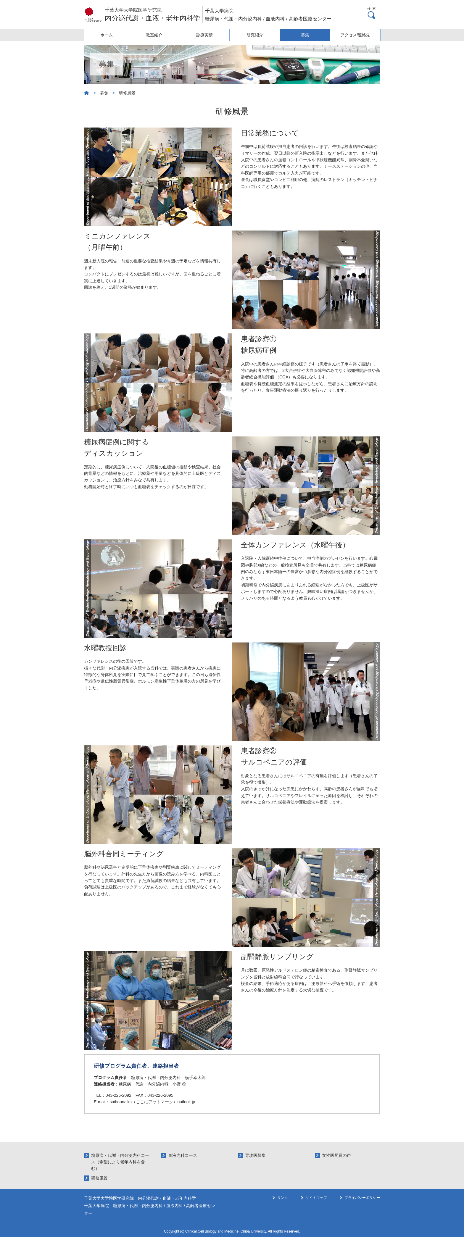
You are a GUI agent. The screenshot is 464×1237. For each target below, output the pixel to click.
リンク (282, 1198)
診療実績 (207, 35)
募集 (306, 35)
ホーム (109, 35)
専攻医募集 (255, 1155)
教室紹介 (158, 35)
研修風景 (99, 1178)
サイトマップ (316, 1198)
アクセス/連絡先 (356, 35)
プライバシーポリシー (362, 1198)
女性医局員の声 (336, 1155)
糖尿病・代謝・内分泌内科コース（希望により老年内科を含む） (120, 1162)
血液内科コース (182, 1155)
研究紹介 (257, 35)
